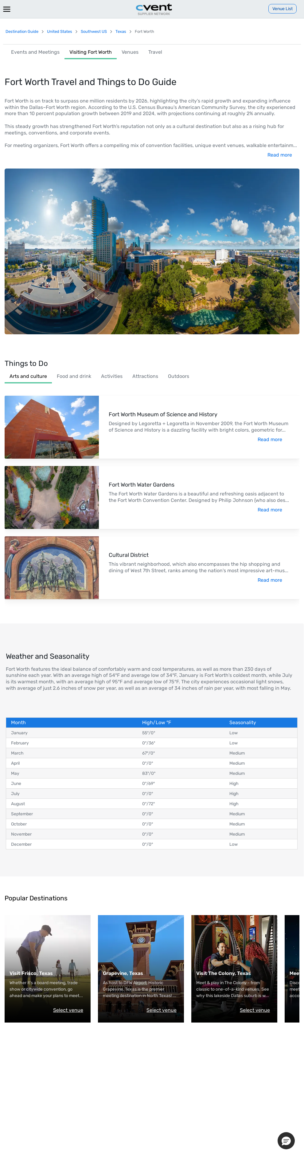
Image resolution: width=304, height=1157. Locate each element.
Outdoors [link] (178, 376)
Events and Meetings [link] (35, 52)
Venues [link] (130, 52)
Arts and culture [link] (28, 376)
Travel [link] (155, 52)
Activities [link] (112, 376)
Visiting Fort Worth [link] (90, 52)
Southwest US (94, 31)
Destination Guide (22, 31)
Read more (279, 155)
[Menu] (7, 9)
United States (59, 31)
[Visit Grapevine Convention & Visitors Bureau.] (140, 974)
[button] (286, 1140)
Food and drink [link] (74, 376)
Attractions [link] (145, 376)
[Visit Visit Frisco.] (46, 974)
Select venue (68, 1010)
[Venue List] (282, 9)
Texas (120, 31)
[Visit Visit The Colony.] (233, 974)
